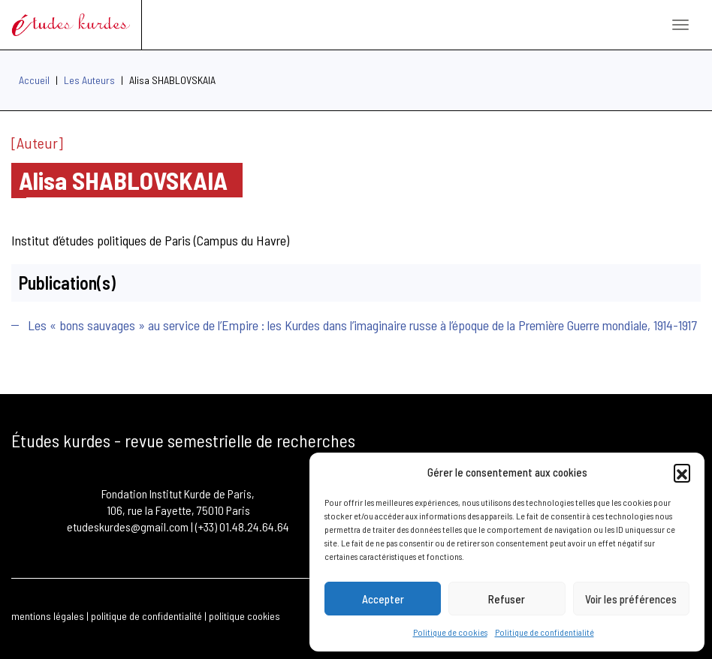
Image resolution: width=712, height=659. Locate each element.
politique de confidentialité (146, 615)
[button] (681, 472)
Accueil (34, 80)
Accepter (383, 599)
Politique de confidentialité (544, 632)
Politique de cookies (450, 632)
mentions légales (47, 615)
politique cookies (244, 615)
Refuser (506, 599)
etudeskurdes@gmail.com (128, 526)
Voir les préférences (631, 599)
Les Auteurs (89, 80)
